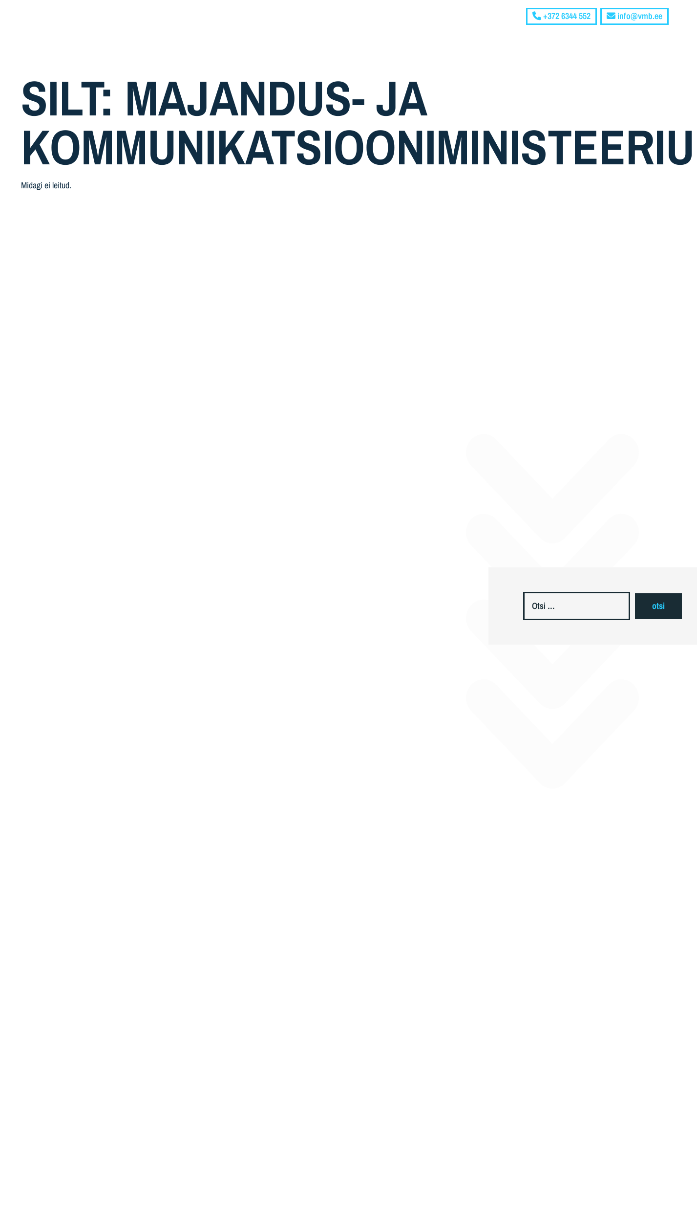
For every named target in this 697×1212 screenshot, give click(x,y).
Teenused (565, 35)
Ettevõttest (504, 34)
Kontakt (654, 34)
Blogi (615, 34)
